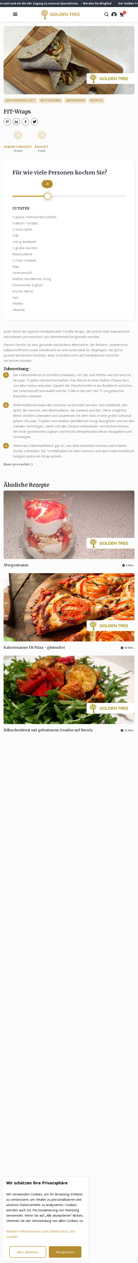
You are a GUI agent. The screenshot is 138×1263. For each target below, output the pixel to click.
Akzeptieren (65, 1252)
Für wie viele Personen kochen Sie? (59, 172)
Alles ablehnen (28, 1252)
